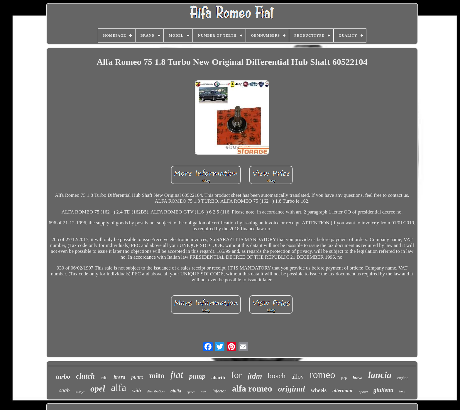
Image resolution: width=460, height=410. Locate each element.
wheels (319, 390)
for (236, 375)
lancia (379, 375)
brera (119, 377)
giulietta (383, 390)
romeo (322, 374)
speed (363, 392)
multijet (79, 392)
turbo (63, 376)
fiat (176, 375)
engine (402, 378)
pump (197, 376)
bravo (357, 378)
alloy (298, 376)
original (291, 388)
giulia (175, 391)
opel (97, 388)
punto (137, 377)
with (136, 390)
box (402, 391)
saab (64, 390)
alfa (118, 387)
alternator (342, 390)
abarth (218, 377)
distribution (156, 391)
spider (191, 392)
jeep (344, 378)
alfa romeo (252, 388)
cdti (104, 377)
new (204, 391)
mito (156, 375)
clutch (85, 376)
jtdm (255, 376)
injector (219, 391)
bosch (277, 376)
